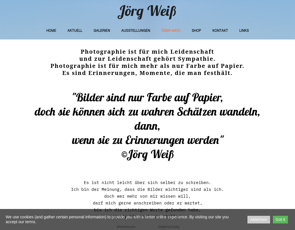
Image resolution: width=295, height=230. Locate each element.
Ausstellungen (135, 30)
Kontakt (220, 30)
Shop (196, 30)
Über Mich (170, 30)
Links (244, 30)
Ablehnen (258, 219)
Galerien (101, 30)
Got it (280, 219)
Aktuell (74, 30)
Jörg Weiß (147, 11)
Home (51, 30)
